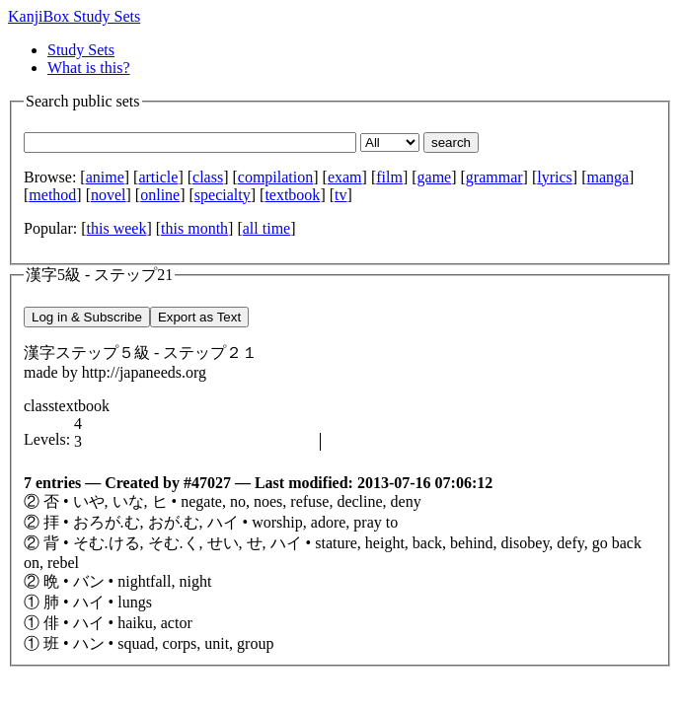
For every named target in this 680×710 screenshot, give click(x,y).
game (434, 177)
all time (266, 228)
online (160, 194)
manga (607, 177)
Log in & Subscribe (87, 317)
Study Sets (80, 49)
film (389, 177)
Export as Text (199, 317)
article (158, 177)
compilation (275, 177)
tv (340, 194)
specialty (222, 194)
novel (108, 194)
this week (117, 228)
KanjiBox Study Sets (74, 16)
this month (194, 228)
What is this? (88, 67)
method (52, 194)
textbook (292, 194)
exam (345, 177)
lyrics (554, 177)
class (207, 177)
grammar (494, 177)
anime (105, 177)
